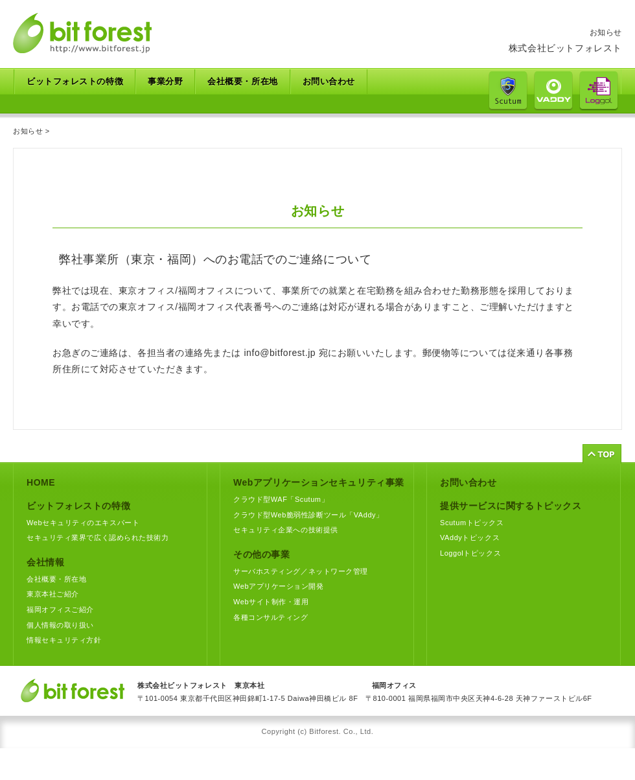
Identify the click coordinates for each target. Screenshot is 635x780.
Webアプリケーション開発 (278, 586)
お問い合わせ (329, 81)
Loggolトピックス (470, 553)
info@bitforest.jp (280, 353)
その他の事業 (261, 554)
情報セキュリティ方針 (64, 640)
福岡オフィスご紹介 (60, 609)
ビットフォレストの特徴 (78, 506)
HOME (41, 482)
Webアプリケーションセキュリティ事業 (318, 482)
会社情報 (45, 562)
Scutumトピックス (471, 522)
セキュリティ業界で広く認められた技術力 (97, 537)
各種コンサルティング (270, 617)
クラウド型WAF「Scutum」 (281, 499)
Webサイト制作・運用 (270, 602)
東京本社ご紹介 (53, 594)
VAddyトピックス (470, 537)
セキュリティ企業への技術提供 (285, 530)
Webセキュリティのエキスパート (83, 522)
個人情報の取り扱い (60, 625)
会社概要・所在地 (242, 81)
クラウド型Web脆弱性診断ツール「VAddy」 (308, 515)
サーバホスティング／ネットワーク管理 (300, 571)
